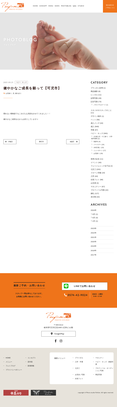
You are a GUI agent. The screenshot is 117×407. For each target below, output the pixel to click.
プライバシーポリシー (14, 370)
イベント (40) (96, 162)
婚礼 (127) (95, 193)
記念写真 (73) (96, 102)
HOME (35, 6)
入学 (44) (94, 176)
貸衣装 (30, 362)
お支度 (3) (95, 183)
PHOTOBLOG (66, 6)
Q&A (74, 6)
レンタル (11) (96, 95)
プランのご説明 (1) (98, 88)
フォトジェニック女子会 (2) (102, 166)
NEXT (73, 142)
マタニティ (99, 358)
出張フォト (79, 378)
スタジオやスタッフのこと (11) (101, 111)
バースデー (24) (99, 144)
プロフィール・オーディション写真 (104, 369)
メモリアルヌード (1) (101, 105)
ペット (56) (95, 120)
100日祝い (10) (99, 147)
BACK (41, 142)
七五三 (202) (96, 169)
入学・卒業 (79, 362)
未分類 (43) (95, 197)
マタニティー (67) (98, 187)
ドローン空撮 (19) (98, 173)
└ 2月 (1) (94, 221)
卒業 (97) (94, 130)
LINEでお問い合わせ (79, 286)
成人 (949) (95, 126)
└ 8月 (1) (94, 214)
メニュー (9, 362)
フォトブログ (11, 366)
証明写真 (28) (96, 98)
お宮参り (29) (98, 153)
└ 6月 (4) (94, 218)
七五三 (77, 368)
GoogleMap (57, 334)
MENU (50, 6)
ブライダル (79, 358)
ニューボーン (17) (100, 150)
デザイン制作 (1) (97, 116)
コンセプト (32, 358)
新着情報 (31, 366)
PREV (9, 142)
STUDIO (81, 6)
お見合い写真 (80, 374)
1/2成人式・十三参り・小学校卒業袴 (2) (101, 137)
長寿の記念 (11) (97, 159)
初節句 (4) (97, 141)
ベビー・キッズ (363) (99, 133)
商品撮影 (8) (95, 91)
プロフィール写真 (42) (99, 190)
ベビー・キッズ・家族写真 (104, 363)
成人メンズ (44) (97, 123)
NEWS (57, 6)
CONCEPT (43, 6)
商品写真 (98, 374)
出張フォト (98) (97, 180)
